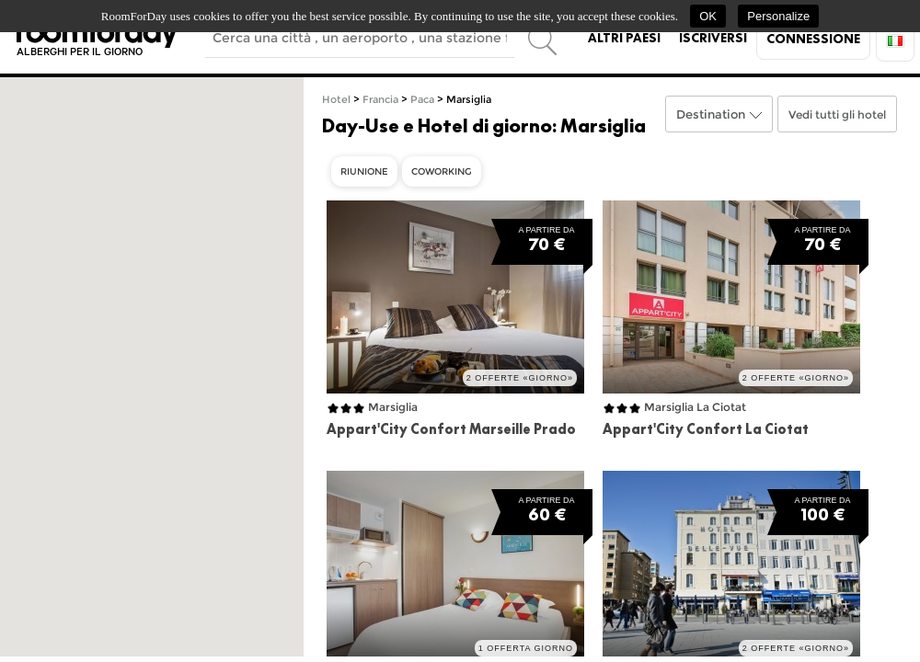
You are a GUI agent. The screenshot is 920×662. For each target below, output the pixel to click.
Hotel (336, 100)
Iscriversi (713, 37)
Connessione (813, 38)
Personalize (778, 16)
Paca (422, 100)
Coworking (441, 171)
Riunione (364, 171)
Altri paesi (624, 37)
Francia (380, 100)
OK (708, 16)
